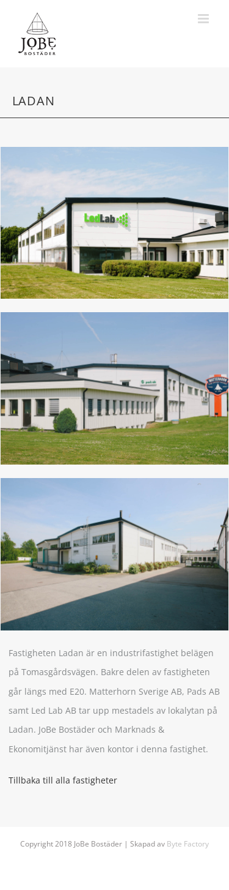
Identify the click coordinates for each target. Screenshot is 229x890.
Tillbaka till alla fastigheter (63, 780)
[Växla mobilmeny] (204, 18)
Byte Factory (188, 844)
